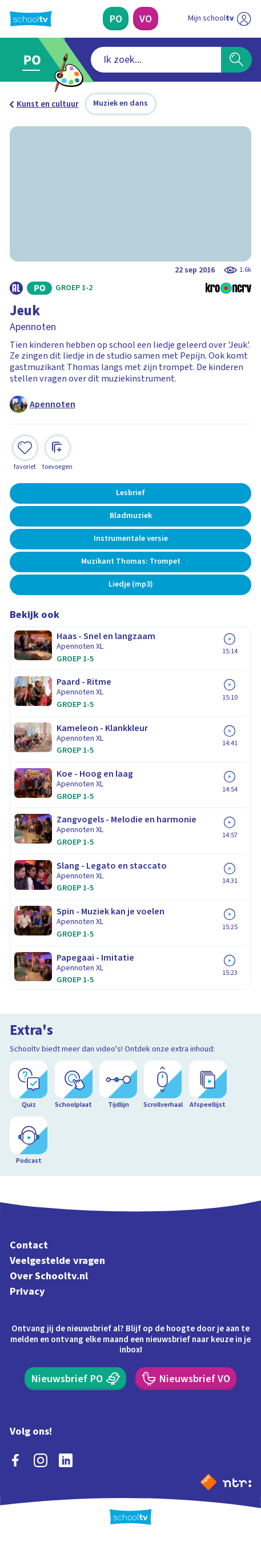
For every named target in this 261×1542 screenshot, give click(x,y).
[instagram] (40, 1460)
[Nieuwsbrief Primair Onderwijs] (75, 1379)
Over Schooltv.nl (49, 1276)
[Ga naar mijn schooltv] (219, 18)
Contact (29, 1245)
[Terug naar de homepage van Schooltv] (31, 19)
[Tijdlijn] (118, 1085)
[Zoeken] (236, 60)
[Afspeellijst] (208, 1085)
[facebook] (15, 1460)
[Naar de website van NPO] (208, 1482)
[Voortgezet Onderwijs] (145, 18)
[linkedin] (65, 1460)
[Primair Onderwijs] (116, 18)
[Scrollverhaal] (163, 1085)
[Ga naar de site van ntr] (237, 1482)
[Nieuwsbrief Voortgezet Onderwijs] (185, 1379)
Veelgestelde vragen (57, 1261)
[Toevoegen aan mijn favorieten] (25, 453)
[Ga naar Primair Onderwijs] (35, 60)
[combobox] (156, 60)
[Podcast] (28, 1141)
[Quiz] (28, 1085)
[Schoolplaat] (74, 1085)
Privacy (27, 1291)
